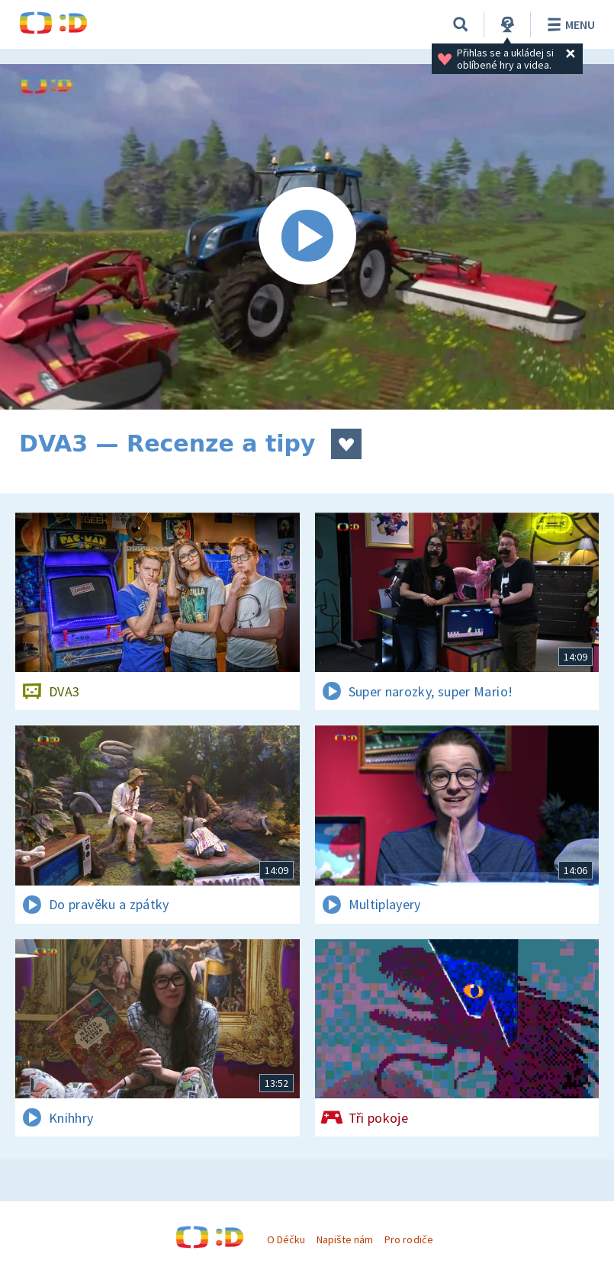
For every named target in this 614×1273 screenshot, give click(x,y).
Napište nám (345, 1239)
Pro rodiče (408, 1239)
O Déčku (286, 1239)
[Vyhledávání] (461, 24)
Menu (568, 24)
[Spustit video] (307, 237)
